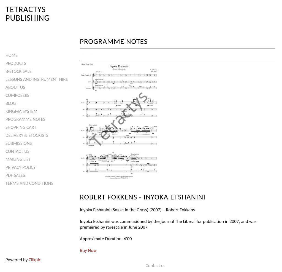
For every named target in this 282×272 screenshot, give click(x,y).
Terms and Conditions (29, 183)
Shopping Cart (21, 127)
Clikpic (35, 260)
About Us (15, 87)
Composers (17, 95)
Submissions (19, 143)
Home (12, 55)
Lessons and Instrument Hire (37, 79)
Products (16, 63)
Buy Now (88, 250)
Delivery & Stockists (27, 135)
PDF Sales (15, 175)
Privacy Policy (21, 167)
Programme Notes (25, 119)
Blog (11, 103)
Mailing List (18, 159)
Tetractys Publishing (28, 13)
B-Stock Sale (19, 71)
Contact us (17, 151)
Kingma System (21, 111)
